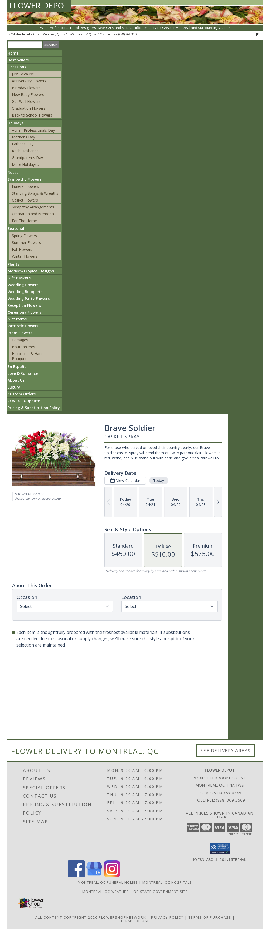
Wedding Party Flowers (29, 298)
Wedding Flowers (23, 284)
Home (13, 53)
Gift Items (17, 319)
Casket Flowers (25, 200)
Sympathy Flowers (24, 179)
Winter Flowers (24, 256)
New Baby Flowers (28, 94)
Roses (13, 172)
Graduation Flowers (28, 108)
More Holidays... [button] (25, 164)
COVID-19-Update (24, 400)
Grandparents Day (27, 157)
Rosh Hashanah (25, 150)
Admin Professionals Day (33, 130)
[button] (220, 848)
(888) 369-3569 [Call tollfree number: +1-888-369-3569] (128, 34)
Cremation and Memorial (33, 213)
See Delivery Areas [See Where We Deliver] (225, 751)
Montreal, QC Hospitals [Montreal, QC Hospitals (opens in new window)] (167, 882)
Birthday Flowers (26, 87)
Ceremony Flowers (24, 312)
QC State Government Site (160, 891)
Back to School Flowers (32, 115)
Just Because (23, 73)
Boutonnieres (23, 346)
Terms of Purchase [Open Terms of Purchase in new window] (210, 917)
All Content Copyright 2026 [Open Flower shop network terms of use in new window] (66, 917)
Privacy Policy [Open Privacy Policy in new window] (167, 917)
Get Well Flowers (26, 101)
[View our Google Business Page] (94, 875)
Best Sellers (18, 60)
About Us (16, 380)
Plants (13, 264)
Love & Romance (23, 373)
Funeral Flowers (25, 186)
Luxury (14, 387)
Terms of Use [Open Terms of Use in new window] (135, 920)
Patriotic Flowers (23, 325)
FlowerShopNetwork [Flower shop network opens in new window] (122, 917)
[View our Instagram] (112, 875)
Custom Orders (22, 393)
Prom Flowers (20, 332)
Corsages (20, 339)
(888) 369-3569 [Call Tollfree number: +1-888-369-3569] (230, 800)
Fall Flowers (22, 249)
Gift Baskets (19, 277)
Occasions (17, 66)
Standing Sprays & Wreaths (35, 193)
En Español (18, 366)
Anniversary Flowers (29, 80)
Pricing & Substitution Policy (34, 407)
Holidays (15, 123)
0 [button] (258, 34)
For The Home (24, 220)
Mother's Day (23, 137)
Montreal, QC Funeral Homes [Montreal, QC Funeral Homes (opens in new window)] (108, 882)
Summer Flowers (26, 242)
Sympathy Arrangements (33, 206)
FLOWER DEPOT (39, 5)
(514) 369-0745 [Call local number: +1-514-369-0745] (95, 34)
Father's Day (22, 143)
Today (158, 480)
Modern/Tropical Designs (31, 271)
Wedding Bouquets (25, 291)
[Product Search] (25, 44)
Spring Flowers (24, 235)
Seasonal (16, 228)
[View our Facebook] (76, 875)
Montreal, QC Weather (105, 891)
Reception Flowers (24, 305)
